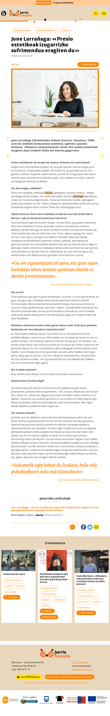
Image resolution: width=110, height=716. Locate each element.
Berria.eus (17, 662)
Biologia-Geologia (22, 30)
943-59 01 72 (23, 669)
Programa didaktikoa (63, 2)
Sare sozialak (10, 592)
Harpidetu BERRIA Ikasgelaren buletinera (69, 676)
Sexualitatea (83, 607)
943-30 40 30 (29, 665)
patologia (78, 196)
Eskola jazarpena (49, 594)
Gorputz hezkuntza (45, 30)
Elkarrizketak (87, 64)
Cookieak (71, 682)
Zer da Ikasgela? (80, 662)
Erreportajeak (49, 617)
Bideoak (46, 611)
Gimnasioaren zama (14, 574)
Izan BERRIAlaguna (28, 676)
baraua (49, 192)
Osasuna (65, 30)
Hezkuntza (82, 602)
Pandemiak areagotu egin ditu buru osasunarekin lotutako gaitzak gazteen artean (54, 578)
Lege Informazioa (33, 682)
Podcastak (11, 597)
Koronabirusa (59, 600)
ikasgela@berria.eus (82, 669)
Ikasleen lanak (44, 2)
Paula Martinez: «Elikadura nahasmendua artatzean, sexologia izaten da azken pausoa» (91, 580)
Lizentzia (81, 682)
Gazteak (8, 586)
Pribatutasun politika (54, 682)
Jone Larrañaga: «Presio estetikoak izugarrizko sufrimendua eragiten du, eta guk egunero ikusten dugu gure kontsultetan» (55, 509)
